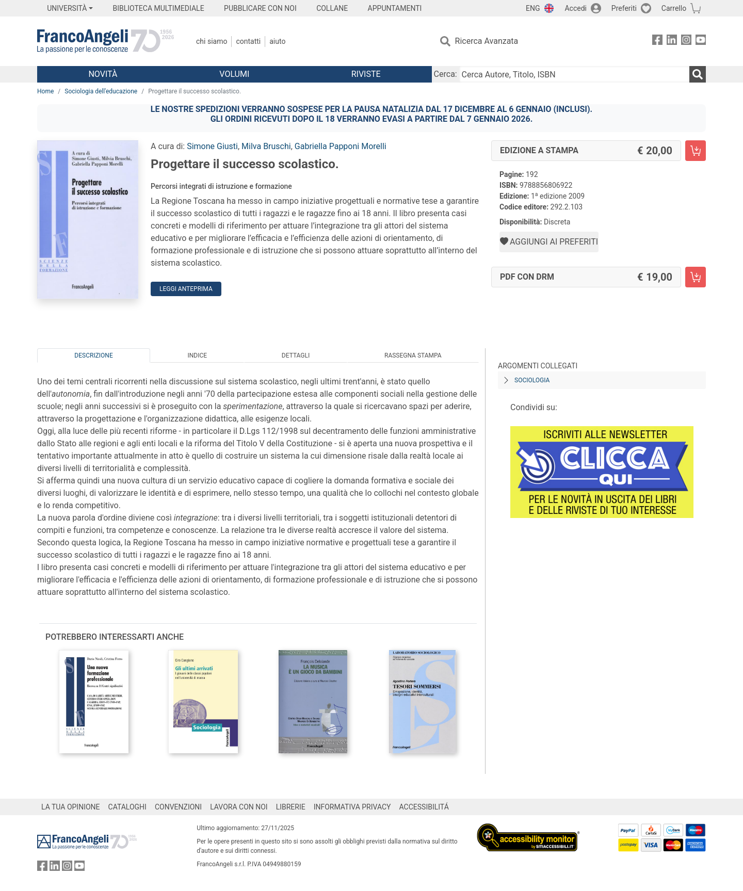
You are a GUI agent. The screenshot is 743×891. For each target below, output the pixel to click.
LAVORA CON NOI (239, 807)
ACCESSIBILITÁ (424, 807)
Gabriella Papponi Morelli (340, 146)
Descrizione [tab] (93, 355)
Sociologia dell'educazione (100, 91)
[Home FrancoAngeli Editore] (105, 41)
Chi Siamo (211, 41)
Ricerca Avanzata (487, 41)
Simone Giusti (212, 146)
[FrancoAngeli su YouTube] (701, 41)
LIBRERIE (290, 807)
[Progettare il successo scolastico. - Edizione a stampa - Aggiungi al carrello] (695, 150)
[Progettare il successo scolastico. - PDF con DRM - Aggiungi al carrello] (695, 277)
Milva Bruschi (266, 146)
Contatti (248, 41)
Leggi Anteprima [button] (186, 289)
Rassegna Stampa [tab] (413, 355)
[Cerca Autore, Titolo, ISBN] (574, 74)
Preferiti (624, 8)
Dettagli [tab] (296, 355)
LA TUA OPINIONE (70, 807)
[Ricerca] (697, 74)
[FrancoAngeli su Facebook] (657, 41)
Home (45, 91)
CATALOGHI (127, 807)
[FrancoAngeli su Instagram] (686, 41)
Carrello (673, 8)
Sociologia (532, 380)
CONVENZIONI (178, 807)
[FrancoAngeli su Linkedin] (672, 41)
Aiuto (277, 41)
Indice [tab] (197, 355)
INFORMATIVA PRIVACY (352, 807)
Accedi (575, 8)
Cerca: (445, 74)
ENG (533, 8)
